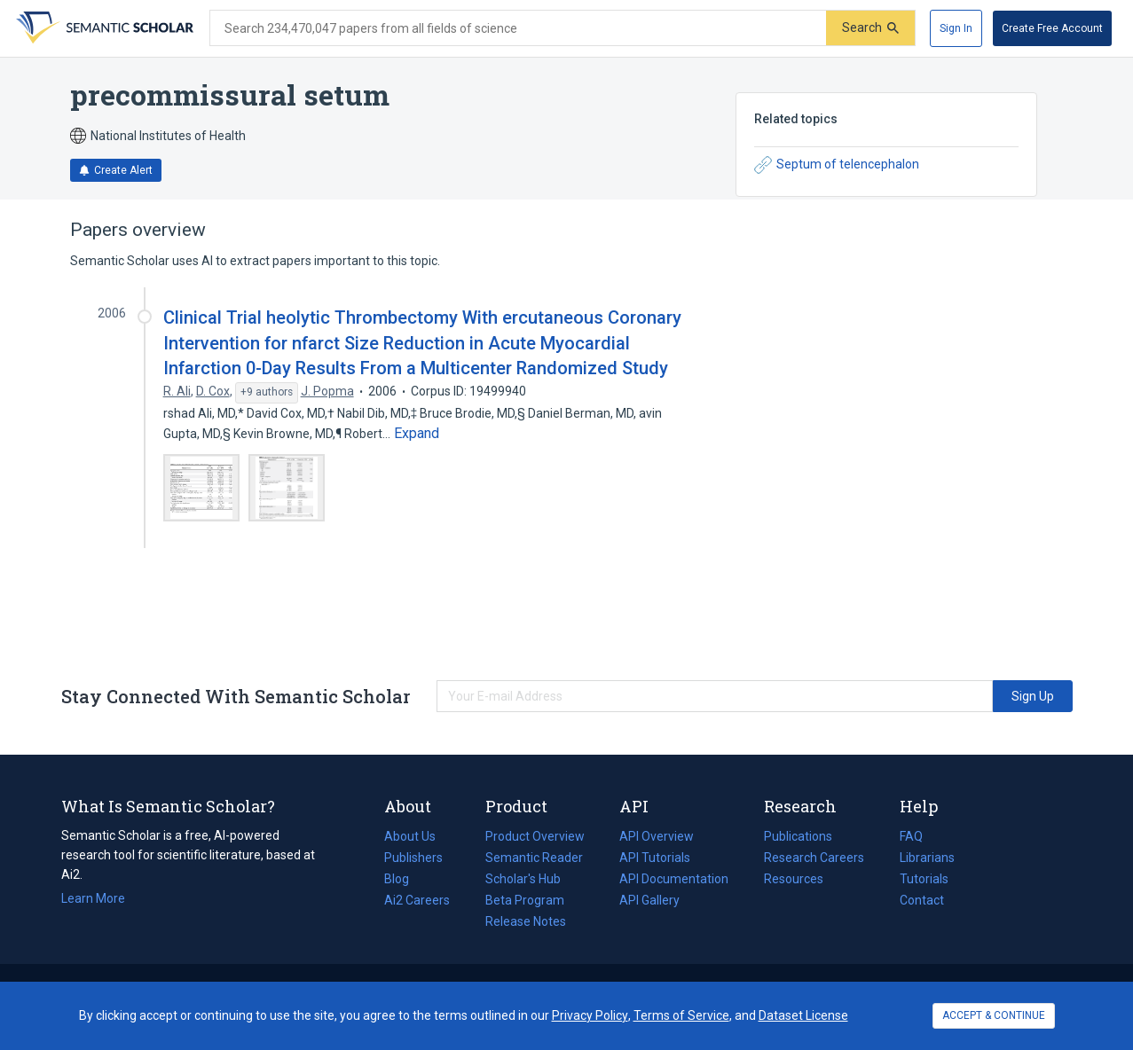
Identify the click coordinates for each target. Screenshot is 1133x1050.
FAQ (911, 836)
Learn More (93, 898)
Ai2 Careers (417, 900)
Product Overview (535, 836)
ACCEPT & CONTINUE (993, 1015)
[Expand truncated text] (416, 433)
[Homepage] (102, 28)
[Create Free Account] (1052, 28)
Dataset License (803, 1015)
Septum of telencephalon (836, 165)
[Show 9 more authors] (266, 393)
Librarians (927, 857)
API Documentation (673, 878)
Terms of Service (681, 1015)
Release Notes (525, 921)
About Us (410, 836)
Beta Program (524, 900)
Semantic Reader (534, 857)
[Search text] (518, 28)
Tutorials (924, 879)
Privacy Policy (590, 1015)
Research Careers (814, 857)
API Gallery (649, 900)
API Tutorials (654, 857)
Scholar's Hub (523, 879)
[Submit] (870, 28)
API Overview (656, 836)
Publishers (413, 857)
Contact (922, 900)
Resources (793, 878)
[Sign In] (956, 28)
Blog (403, 878)
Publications (798, 836)
